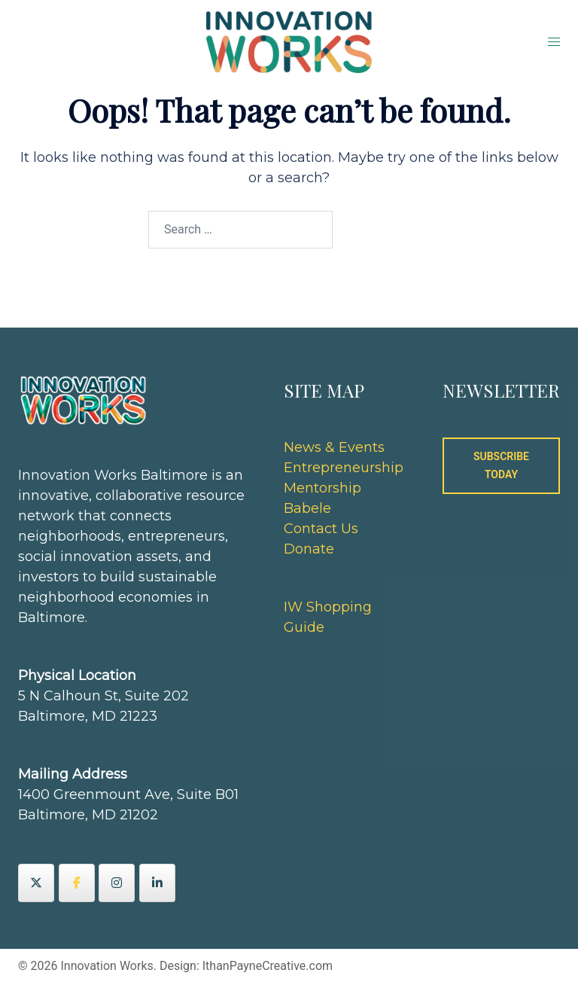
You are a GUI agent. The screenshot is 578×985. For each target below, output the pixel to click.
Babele (307, 508)
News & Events (334, 447)
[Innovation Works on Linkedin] (157, 883)
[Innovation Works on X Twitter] (36, 883)
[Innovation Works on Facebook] (77, 883)
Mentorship (322, 488)
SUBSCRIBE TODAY (501, 465)
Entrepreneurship (343, 467)
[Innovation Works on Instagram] (117, 883)
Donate (309, 549)
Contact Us (321, 528)
